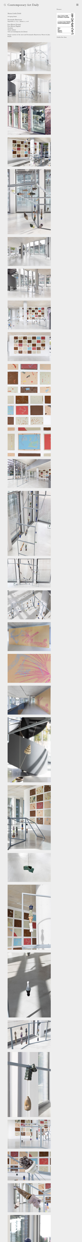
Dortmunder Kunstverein (15, 19)
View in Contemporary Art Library (17, 31)
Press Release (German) (14, 24)
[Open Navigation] (77, 4)
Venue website (12, 30)
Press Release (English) (14, 26)
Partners (59, 9)
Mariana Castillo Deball (14, 13)
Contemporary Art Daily (23, 5)
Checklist (10, 28)
